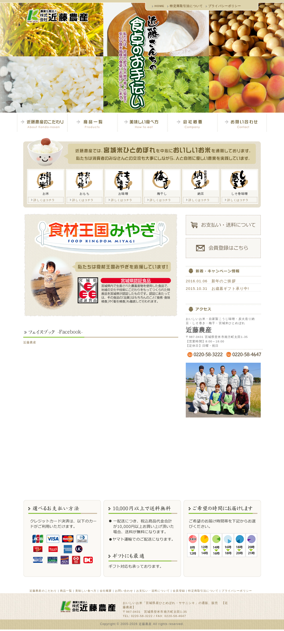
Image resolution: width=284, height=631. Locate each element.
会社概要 (106, 590)
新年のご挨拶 (224, 281)
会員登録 (179, 590)
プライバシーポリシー (224, 6)
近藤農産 (29, 342)
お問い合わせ (124, 590)
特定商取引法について (186, 6)
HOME (159, 6)
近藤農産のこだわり (43, 590)
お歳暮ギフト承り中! (230, 288)
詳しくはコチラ (41, 199)
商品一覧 (66, 590)
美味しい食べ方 (85, 590)
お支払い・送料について (153, 590)
